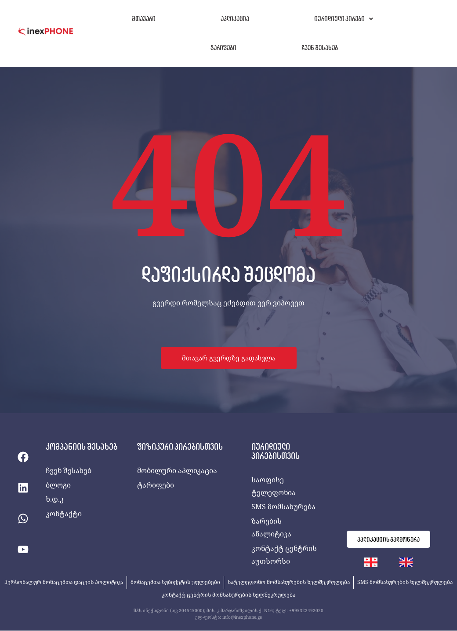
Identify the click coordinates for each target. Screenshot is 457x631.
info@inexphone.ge (242, 618)
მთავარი (144, 19)
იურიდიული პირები (343, 19)
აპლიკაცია (235, 19)
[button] (344, 18)
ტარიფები (223, 48)
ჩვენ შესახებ (319, 48)
